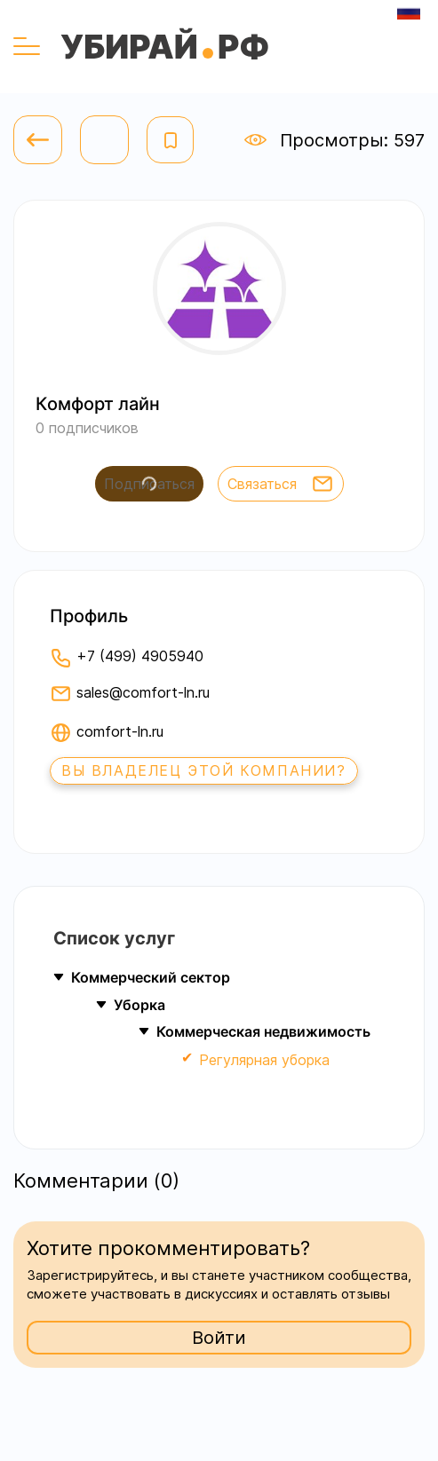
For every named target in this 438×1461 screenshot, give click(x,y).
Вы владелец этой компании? (203, 770)
